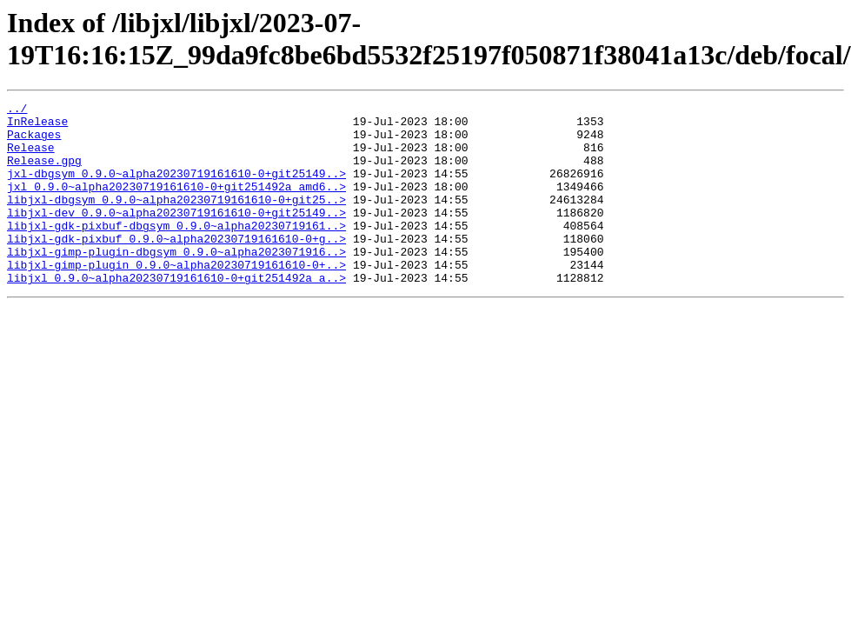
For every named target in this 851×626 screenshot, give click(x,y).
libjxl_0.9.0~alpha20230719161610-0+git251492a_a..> (176, 314)
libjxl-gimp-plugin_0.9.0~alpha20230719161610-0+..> (176, 298)
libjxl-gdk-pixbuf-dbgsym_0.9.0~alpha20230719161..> (176, 251)
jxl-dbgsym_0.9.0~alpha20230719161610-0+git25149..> (176, 188)
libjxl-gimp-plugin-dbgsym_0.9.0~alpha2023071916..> (176, 282)
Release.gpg (44, 173)
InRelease (37, 126)
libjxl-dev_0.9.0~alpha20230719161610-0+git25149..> (176, 235)
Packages (34, 142)
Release (31, 157)
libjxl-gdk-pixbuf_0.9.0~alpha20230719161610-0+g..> (176, 267)
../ (17, 110)
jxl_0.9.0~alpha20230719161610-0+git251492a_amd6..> (176, 204)
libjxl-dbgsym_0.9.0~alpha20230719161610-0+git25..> (176, 220)
